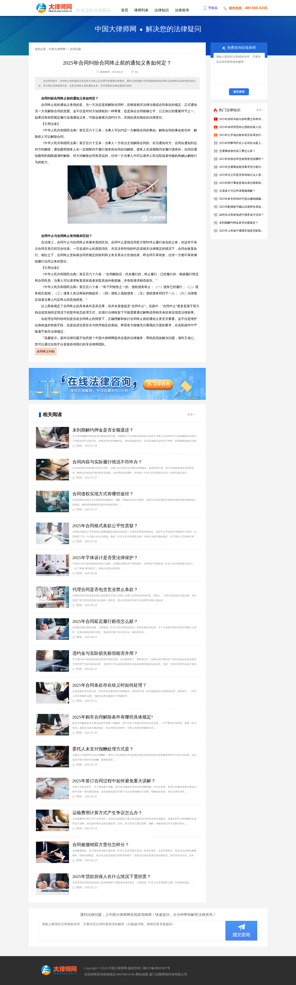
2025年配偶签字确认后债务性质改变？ (243, 206)
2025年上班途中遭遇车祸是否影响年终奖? (245, 230)
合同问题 (75, 49)
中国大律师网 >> (59, 49)
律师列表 (141, 10)
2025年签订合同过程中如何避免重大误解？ (113, 780)
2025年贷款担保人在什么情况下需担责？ (111, 876)
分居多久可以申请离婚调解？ (237, 190)
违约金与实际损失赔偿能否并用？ (105, 653)
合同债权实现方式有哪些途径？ (103, 493)
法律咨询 (182, 10)
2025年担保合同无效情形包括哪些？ (241, 158)
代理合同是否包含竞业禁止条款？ (105, 589)
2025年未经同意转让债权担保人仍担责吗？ (245, 127)
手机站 (213, 8)
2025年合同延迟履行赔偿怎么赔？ (105, 621)
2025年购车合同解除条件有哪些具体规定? (112, 717)
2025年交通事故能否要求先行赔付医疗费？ (245, 166)
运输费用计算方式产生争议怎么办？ (107, 812)
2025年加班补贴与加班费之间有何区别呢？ (245, 119)
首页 (124, 10)
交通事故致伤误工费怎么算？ (237, 150)
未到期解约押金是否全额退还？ (103, 430)
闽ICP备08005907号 (156, 968)
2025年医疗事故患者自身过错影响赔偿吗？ (245, 182)
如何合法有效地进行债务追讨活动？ (241, 214)
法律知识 (161, 10)
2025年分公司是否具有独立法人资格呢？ (244, 174)
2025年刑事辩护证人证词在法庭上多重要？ (245, 143)
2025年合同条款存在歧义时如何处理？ (109, 685)
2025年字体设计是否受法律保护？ (105, 557)
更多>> (191, 414)
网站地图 (142, 974)
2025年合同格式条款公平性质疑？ (105, 525)
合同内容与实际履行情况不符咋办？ (107, 461)
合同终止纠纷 (46, 351)
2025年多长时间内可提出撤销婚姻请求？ (244, 198)
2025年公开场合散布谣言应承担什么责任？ (245, 135)
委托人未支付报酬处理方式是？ (103, 748)
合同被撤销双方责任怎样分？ (100, 844)
